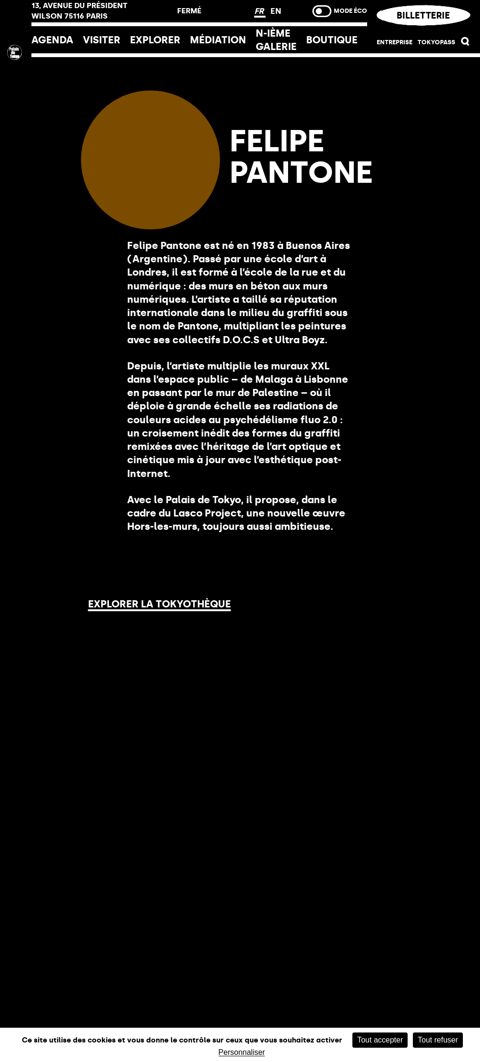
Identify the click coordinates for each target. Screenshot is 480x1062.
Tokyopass (436, 42)
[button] (465, 43)
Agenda (52, 40)
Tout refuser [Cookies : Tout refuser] (438, 1040)
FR (260, 11)
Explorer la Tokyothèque (159, 604)
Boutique (332, 40)
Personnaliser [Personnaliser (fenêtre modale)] (242, 1052)
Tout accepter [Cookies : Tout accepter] (380, 1040)
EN (275, 11)
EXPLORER (155, 40)
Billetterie (423, 15)
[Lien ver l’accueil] (16, 115)
